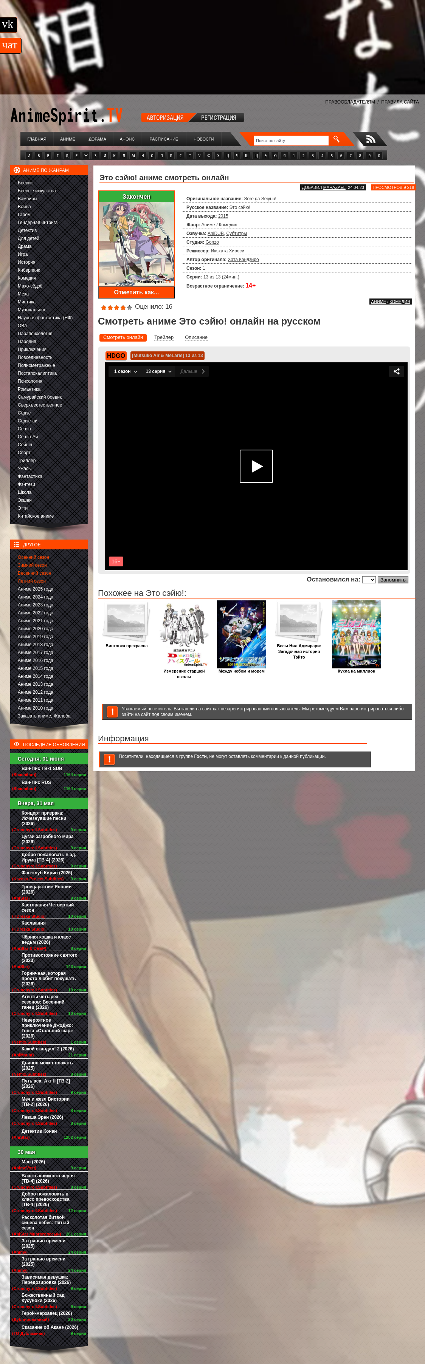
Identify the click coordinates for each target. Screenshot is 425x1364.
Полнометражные (36, 365)
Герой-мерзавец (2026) (47, 1313)
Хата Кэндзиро (243, 259)
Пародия (27, 341)
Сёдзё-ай (27, 421)
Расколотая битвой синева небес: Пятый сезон (45, 1223)
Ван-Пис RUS (36, 782)
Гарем (24, 214)
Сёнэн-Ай (28, 436)
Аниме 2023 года (35, 605)
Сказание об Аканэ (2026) (50, 1327)
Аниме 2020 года (35, 628)
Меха (23, 294)
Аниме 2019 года (35, 636)
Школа (24, 492)
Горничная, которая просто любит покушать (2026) (49, 979)
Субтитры (236, 233)
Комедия (27, 278)
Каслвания (34, 923)
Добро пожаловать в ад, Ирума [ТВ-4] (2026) (49, 857)
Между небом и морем (241, 669)
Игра (23, 254)
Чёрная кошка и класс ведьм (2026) (46, 939)
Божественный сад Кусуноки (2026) (43, 1298)
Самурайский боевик (40, 397)
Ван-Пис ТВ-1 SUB (42, 768)
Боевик (25, 183)
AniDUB (216, 233)
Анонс (127, 139)
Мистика (27, 302)
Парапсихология (35, 333)
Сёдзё (24, 413)
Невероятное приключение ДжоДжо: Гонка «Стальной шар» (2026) (47, 1028)
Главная (36, 139)
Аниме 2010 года (35, 708)
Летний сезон (32, 581)
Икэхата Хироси (227, 251)
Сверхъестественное (40, 405)
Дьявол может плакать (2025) (47, 1065)
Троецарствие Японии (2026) (46, 889)
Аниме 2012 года (35, 692)
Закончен (136, 196)
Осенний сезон (33, 557)
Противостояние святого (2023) (50, 958)
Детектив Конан (39, 1131)
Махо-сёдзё (30, 286)
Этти (23, 508)
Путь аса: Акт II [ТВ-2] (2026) (46, 1083)
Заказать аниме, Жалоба (44, 716)
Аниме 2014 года (35, 676)
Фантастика (30, 476)
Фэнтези (26, 484)
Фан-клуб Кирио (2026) (47, 872)
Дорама (97, 139)
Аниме (67, 139)
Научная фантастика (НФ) (45, 317)
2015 (223, 216)
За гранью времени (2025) (43, 1243)
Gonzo (212, 242)
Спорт (24, 452)
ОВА (22, 325)
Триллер (27, 460)
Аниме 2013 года (35, 684)
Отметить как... (136, 292)
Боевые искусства (37, 190)
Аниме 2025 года (35, 589)
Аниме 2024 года (35, 597)
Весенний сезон (34, 573)
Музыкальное (32, 309)
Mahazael (334, 187)
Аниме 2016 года (35, 660)
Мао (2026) (33, 1162)
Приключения (32, 349)
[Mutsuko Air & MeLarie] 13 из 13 (167, 355)
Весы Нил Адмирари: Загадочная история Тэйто (299, 649)
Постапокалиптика (37, 373)
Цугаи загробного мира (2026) (48, 839)
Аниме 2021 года (35, 620)
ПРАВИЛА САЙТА (400, 102)
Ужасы (25, 468)
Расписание (164, 139)
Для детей (28, 238)
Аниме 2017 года (35, 652)
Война (24, 206)
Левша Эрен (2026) (42, 1117)
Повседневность (35, 357)
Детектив (27, 230)
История (27, 262)
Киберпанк (29, 270)
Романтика (29, 389)
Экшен (25, 500)
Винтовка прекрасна (126, 643)
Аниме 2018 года (35, 644)
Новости (204, 139)
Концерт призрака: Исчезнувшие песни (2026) (44, 818)
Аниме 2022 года (35, 613)
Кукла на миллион (356, 669)
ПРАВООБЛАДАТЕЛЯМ (350, 102)
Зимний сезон (32, 565)
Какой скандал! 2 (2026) (48, 1049)
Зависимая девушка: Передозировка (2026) (46, 1279)
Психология (30, 381)
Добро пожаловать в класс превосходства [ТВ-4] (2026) (46, 1199)
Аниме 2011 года (35, 700)
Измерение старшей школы (184, 672)
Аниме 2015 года (35, 668)
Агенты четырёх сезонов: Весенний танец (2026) (43, 1002)
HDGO (116, 356)
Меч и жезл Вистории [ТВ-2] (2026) (46, 1101)
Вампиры (27, 198)
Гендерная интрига (37, 222)
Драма (24, 246)
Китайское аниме (36, 516)
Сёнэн (24, 428)
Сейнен (26, 444)
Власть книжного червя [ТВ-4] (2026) (48, 1178)
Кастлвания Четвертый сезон (48, 907)
